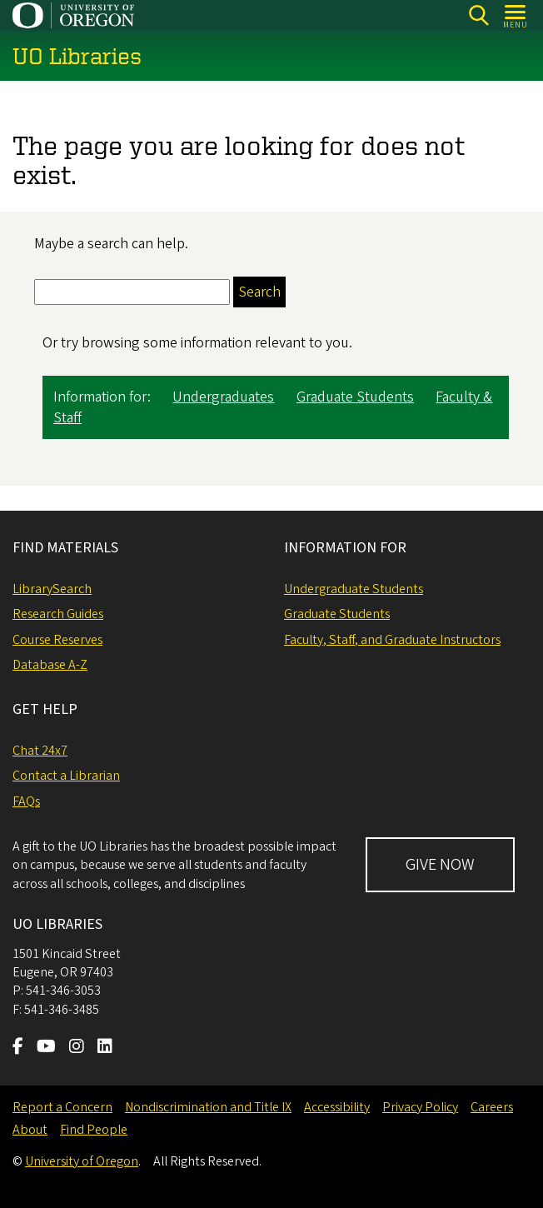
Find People (93, 1130)
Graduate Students (355, 397)
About (29, 1130)
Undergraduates (223, 397)
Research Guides (57, 614)
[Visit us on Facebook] (18, 1048)
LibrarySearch (52, 589)
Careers (492, 1107)
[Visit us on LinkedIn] (105, 1048)
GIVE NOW (440, 864)
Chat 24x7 (39, 750)
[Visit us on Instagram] (76, 1048)
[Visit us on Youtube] (46, 1048)
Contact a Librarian (66, 775)
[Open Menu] (516, 15)
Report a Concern (62, 1107)
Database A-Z (49, 665)
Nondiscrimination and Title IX (208, 1107)
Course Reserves (57, 640)
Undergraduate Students (353, 589)
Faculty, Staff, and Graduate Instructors (392, 640)
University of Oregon (81, 1161)
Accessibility (337, 1107)
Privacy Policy (420, 1107)
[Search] (478, 15)
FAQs (26, 801)
